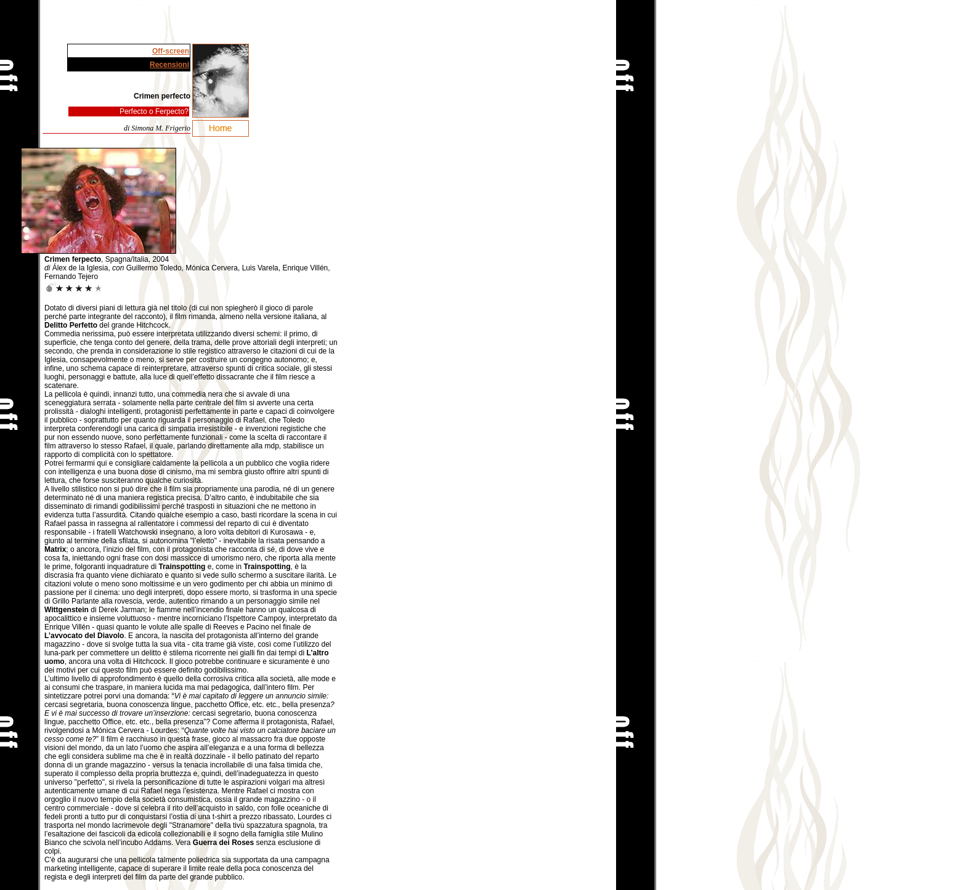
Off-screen (170, 51)
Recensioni (169, 64)
